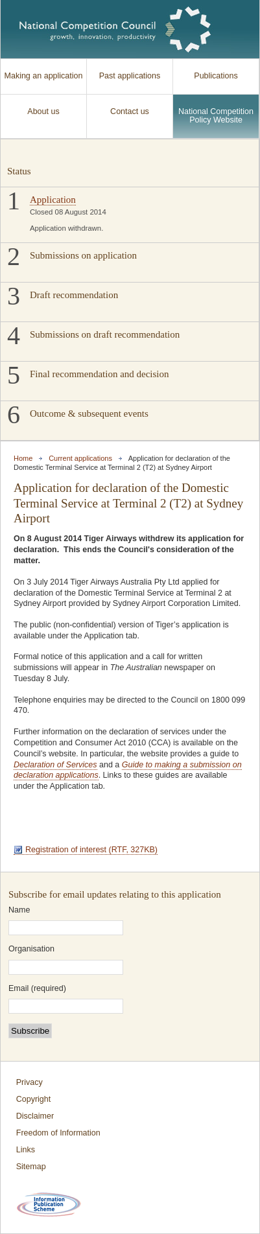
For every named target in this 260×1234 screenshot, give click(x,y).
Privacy (29, 1082)
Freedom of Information (58, 1132)
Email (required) (37, 988)
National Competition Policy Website (216, 116)
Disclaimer (35, 1116)
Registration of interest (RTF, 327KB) (91, 849)
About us (43, 111)
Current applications (80, 458)
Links (25, 1149)
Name (19, 910)
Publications (215, 75)
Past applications (130, 75)
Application (53, 199)
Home (23, 458)
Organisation (31, 949)
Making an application (44, 75)
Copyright (33, 1099)
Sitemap (31, 1166)
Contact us (129, 111)
